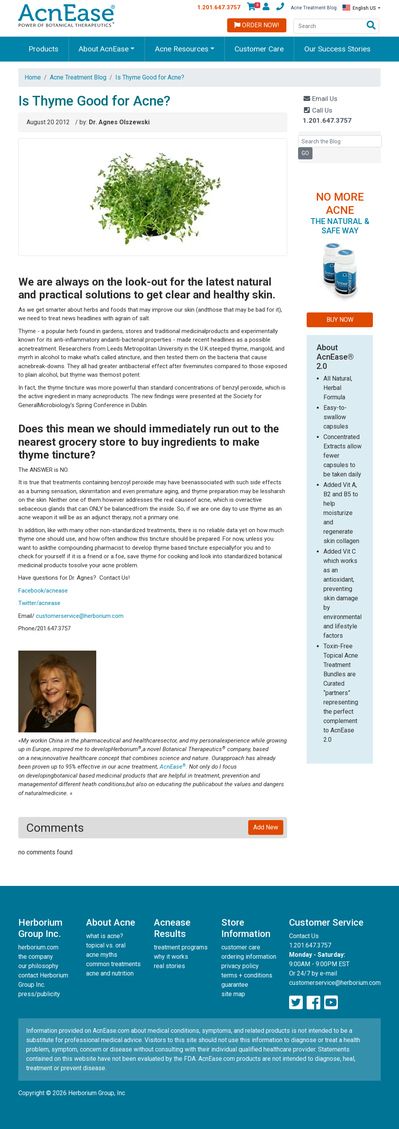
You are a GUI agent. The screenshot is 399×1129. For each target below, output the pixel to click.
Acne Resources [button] (181, 48)
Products (43, 48)
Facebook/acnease (43, 590)
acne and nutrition (110, 973)
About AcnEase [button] (104, 48)
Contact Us (304, 936)
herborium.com (38, 947)
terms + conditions (246, 975)
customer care (240, 947)
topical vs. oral (105, 945)
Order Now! (256, 25)
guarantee (234, 984)
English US (360, 8)
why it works (171, 956)
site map (233, 994)
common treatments (113, 964)
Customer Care (259, 48)
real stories (169, 966)
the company (35, 956)
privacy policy (240, 966)
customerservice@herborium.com (80, 615)
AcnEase (173, 766)
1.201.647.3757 (218, 7)
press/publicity (39, 994)
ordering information (248, 956)
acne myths (101, 954)
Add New (265, 827)
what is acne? (104, 936)
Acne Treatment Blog (314, 8)
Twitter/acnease (39, 603)
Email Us (320, 98)
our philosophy (38, 966)
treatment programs (181, 947)
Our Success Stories (337, 48)
